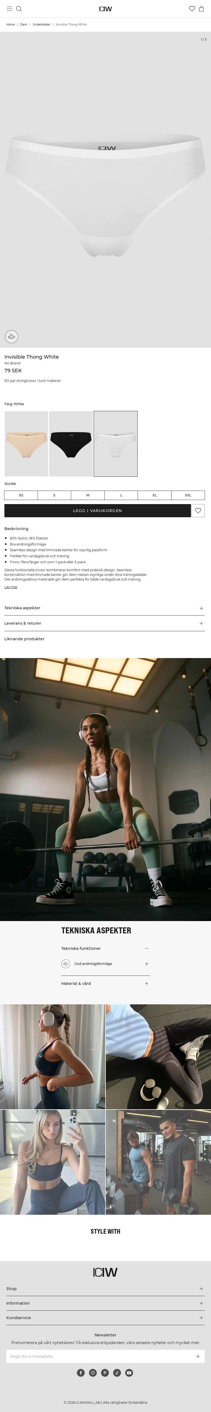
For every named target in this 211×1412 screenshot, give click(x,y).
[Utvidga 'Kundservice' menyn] (105, 1318)
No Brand (12, 363)
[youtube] (129, 1372)
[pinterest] (104, 1372)
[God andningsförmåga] (11, 336)
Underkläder (41, 24)
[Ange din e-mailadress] (98, 1356)
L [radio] (121, 495)
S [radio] (54, 495)
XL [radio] (154, 495)
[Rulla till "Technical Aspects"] (104, 608)
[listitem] (26, 444)
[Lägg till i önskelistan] (198, 510)
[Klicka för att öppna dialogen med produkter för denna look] (52, 1056)
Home (10, 24)
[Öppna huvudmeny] (9, 8)
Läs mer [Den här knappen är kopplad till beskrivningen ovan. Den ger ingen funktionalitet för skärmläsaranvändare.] (11, 587)
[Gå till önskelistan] (192, 8)
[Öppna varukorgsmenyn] (201, 8)
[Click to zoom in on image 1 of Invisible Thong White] (105, 190)
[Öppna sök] (19, 8)
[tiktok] (117, 1372)
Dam (23, 24)
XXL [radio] (188, 495)
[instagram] (92, 1372)
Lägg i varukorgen (97, 510)
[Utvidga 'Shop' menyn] (105, 1289)
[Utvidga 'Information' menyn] (105, 1303)
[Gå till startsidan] (105, 9)
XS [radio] (21, 495)
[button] (104, 623)
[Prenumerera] (197, 1356)
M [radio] (87, 495)
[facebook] (80, 1372)
